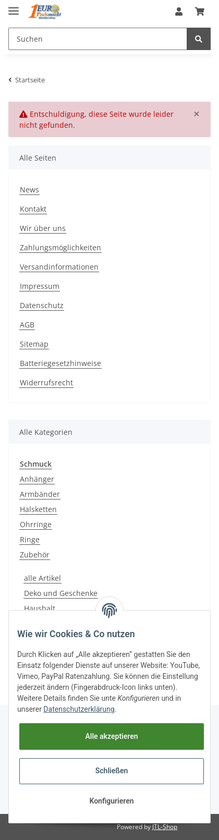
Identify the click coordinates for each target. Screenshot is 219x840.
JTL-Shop (164, 826)
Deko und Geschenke (61, 593)
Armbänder (40, 494)
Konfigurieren (111, 801)
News (29, 189)
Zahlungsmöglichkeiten (60, 247)
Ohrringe (36, 524)
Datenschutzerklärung (78, 709)
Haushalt (39, 608)
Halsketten (38, 509)
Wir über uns (43, 228)
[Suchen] (97, 39)
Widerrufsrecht (46, 382)
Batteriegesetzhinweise (60, 363)
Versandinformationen (59, 267)
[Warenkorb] (200, 11)
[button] (179, 11)
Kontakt (33, 209)
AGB (27, 325)
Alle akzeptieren (111, 736)
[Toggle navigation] (13, 6)
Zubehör (35, 554)
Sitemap (34, 344)
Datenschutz (42, 305)
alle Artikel (42, 578)
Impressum (39, 286)
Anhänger (37, 479)
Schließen (111, 770)
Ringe (30, 539)
